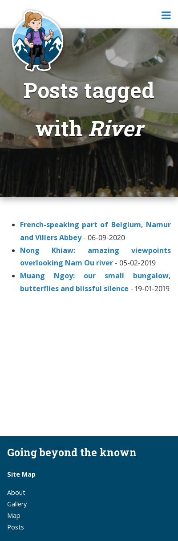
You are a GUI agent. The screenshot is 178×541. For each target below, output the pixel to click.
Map (13, 515)
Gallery (17, 504)
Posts (15, 527)
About (16, 492)
